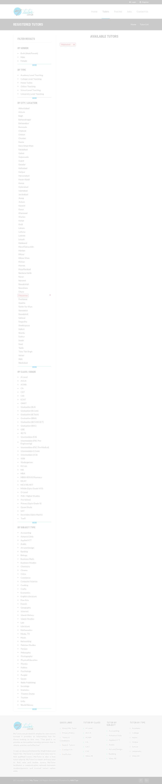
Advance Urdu (115, 735)
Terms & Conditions (65, 739)
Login (132, 2)
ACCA (88, 733)
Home (94, 11)
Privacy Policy (68, 733)
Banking (112, 754)
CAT (87, 746)
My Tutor (34, 780)
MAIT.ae (74, 780)
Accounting (114, 731)
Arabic (112, 744)
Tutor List (144, 24)
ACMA (88, 737)
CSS (87, 751)
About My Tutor (69, 728)
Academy (136, 728)
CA (86, 742)
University (136, 751)
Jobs (129, 11)
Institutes (66, 754)
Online (135, 742)
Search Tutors (68, 745)
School (135, 746)
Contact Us (142, 11)
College (135, 733)
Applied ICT (114, 740)
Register (144, 2)
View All (89, 756)
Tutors (105, 11)
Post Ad (118, 11)
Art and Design (115, 749)
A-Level (88, 728)
